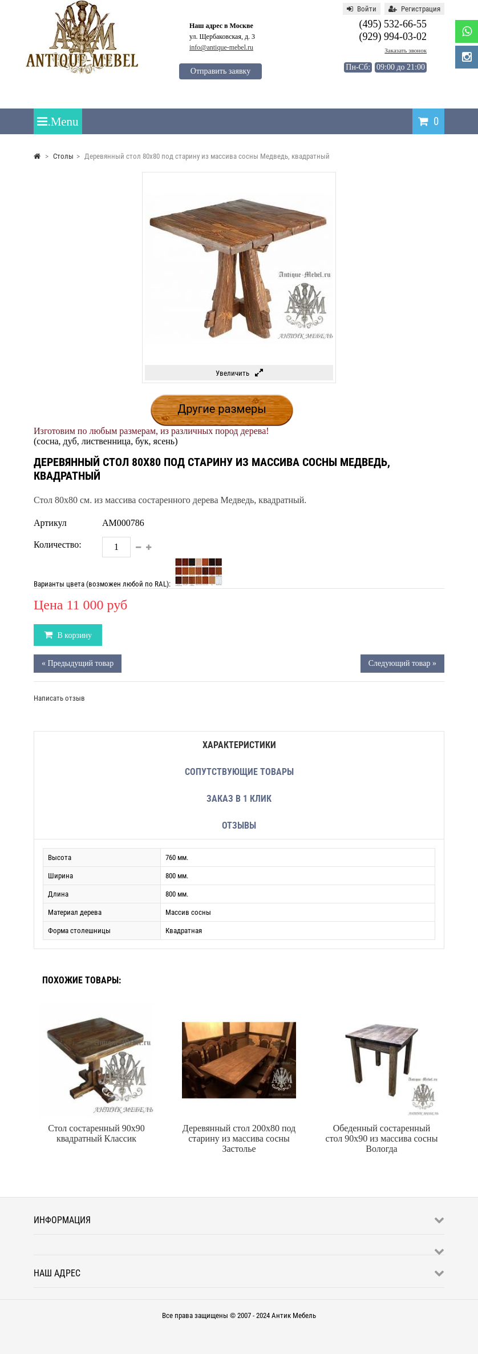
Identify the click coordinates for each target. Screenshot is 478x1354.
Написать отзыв (59, 698)
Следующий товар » (402, 663)
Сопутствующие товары (239, 771)
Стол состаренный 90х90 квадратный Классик (96, 1133)
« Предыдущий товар (78, 663)
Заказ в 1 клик (239, 798)
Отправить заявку (220, 71)
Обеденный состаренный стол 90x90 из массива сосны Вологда (382, 1138)
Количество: (58, 544)
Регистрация (414, 9)
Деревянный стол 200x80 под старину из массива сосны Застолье (239, 1138)
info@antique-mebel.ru (221, 47)
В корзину (73, 635)
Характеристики (239, 745)
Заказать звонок (405, 50)
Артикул (50, 523)
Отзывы (239, 825)
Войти (361, 9)
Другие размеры (221, 409)
